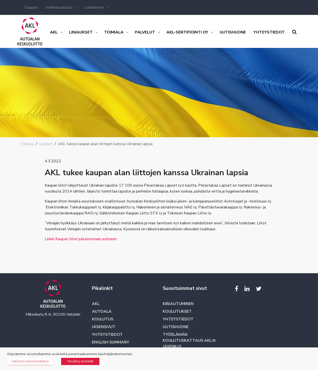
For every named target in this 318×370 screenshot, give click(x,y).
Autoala (102, 311)
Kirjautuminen (178, 303)
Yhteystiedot (107, 334)
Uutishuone (176, 327)
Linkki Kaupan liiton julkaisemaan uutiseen (81, 239)
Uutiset (46, 144)
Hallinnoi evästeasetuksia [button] (30, 361)
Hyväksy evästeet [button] (80, 361)
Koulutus (102, 319)
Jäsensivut (104, 327)
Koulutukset (177, 311)
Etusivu (27, 144)
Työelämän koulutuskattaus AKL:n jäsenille (189, 340)
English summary (110, 342)
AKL (95, 303)
